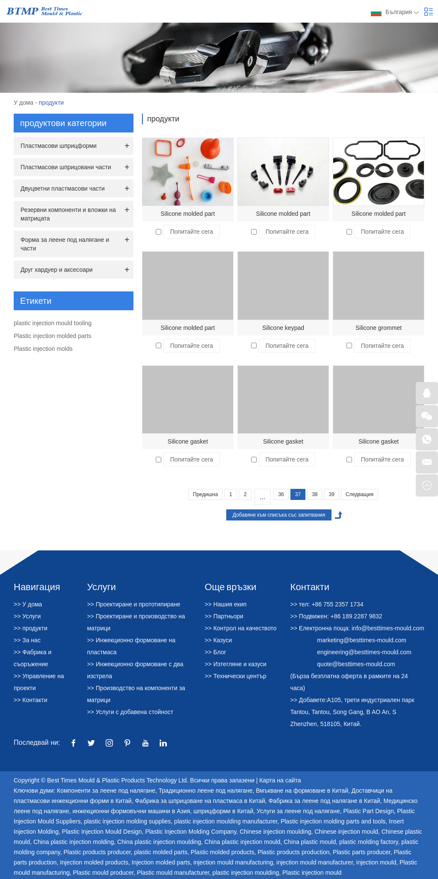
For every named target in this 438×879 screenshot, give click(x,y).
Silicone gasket (188, 441)
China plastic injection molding (73, 841)
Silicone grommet (378, 327)
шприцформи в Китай (223, 811)
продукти (51, 102)
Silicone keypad (283, 327)
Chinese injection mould (346, 831)
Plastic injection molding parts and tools (333, 821)
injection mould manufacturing (233, 862)
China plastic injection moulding (159, 841)
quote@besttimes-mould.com (356, 664)
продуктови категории (63, 123)
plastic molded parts (160, 852)
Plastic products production (293, 852)
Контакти (310, 586)
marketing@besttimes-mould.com (361, 640)
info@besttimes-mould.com (388, 628)
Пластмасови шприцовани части (66, 167)
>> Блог (215, 652)
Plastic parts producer (362, 852)
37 (298, 494)
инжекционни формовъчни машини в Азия (131, 811)
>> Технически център (235, 676)
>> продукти (30, 628)
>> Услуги (27, 616)
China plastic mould (310, 841)
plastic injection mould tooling (53, 323)
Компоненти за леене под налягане (106, 790)
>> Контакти (30, 700)
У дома (23, 102)
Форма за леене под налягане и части (65, 244)
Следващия (359, 494)
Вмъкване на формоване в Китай (302, 790)
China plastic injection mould (242, 841)
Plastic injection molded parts (52, 335)
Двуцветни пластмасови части (63, 188)
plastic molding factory (368, 841)
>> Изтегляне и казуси (235, 664)
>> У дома (28, 604)
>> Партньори (223, 616)
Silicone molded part (188, 213)
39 (331, 494)
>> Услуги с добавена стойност (130, 711)
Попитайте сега (191, 231)
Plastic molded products (223, 852)
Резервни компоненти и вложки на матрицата (68, 214)
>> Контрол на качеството (240, 628)
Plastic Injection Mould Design (102, 831)
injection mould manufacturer (314, 862)
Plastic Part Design (368, 811)
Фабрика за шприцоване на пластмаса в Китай (200, 800)
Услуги (101, 586)
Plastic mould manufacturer (173, 872)
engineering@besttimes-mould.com (364, 652)
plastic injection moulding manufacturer (225, 821)
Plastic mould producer (103, 872)
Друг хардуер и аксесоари (57, 269)
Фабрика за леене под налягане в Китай (324, 800)
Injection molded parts (161, 862)
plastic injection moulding (246, 872)
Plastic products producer (96, 852)
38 (314, 494)
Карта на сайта (280, 780)
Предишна (205, 494)
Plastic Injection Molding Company (190, 831)
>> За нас (27, 640)
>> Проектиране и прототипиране (133, 604)
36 (281, 494)
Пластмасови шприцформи (59, 145)
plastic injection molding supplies (127, 821)
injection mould (376, 862)
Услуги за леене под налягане (298, 811)
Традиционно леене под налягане (206, 790)
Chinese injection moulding (275, 831)
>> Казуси (218, 640)
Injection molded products (94, 862)
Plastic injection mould (312, 872)
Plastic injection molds (43, 348)
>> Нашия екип (225, 604)
